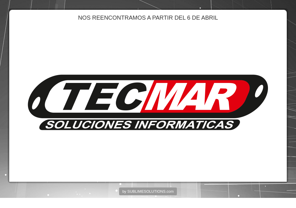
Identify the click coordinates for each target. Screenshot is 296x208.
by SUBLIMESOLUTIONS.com (148, 191)
